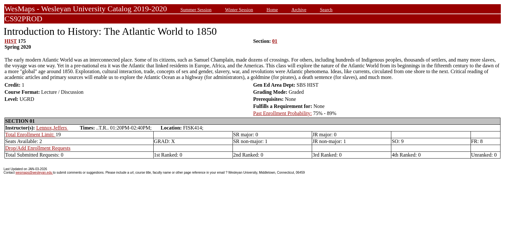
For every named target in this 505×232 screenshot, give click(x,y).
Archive (298, 9)
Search (326, 9)
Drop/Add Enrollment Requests (38, 148)
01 (274, 41)
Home (272, 9)
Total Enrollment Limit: (30, 134)
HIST (11, 41)
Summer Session (195, 9)
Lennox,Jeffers (52, 127)
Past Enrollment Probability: (282, 113)
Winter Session (239, 9)
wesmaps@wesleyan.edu (34, 172)
